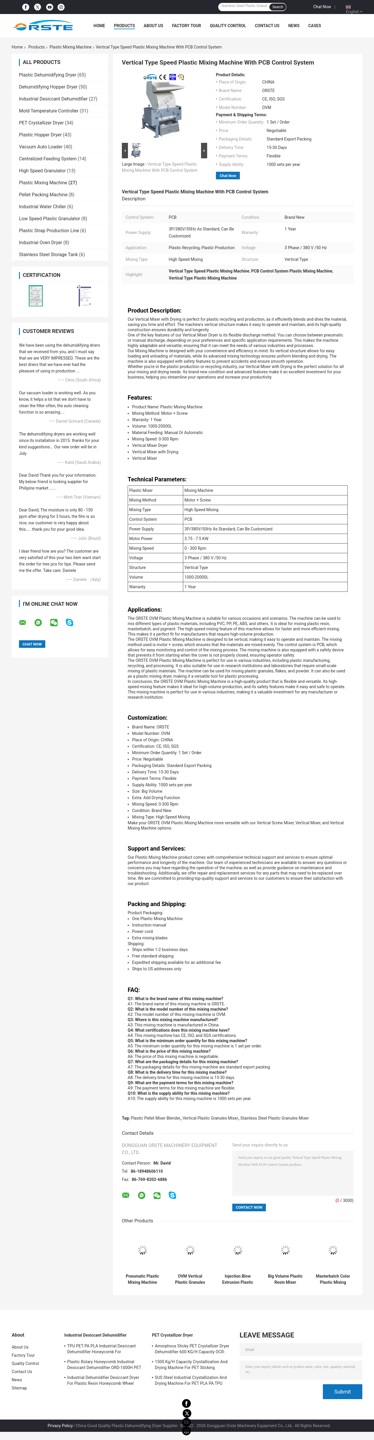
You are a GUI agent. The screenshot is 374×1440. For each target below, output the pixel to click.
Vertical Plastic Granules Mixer (210, 1118)
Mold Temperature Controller (49, 111)
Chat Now (322, 6)
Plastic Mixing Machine (70, 47)
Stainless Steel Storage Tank (48, 254)
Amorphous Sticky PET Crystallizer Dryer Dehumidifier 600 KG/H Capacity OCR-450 (192, 1350)
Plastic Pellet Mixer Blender (156, 1118)
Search (277, 7)
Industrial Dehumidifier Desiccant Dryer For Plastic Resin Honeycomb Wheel (103, 1380)
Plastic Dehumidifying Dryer (47, 75)
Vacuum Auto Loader (41, 147)
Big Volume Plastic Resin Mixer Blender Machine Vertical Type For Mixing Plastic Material (285, 1279)
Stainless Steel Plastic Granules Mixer (274, 1118)
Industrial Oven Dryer (40, 242)
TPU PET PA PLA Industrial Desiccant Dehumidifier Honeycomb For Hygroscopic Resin (101, 1350)
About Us (153, 25)
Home (99, 25)
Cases (314, 25)
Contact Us (267, 25)
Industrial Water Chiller (42, 206)
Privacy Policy (60, 1425)
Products (124, 25)
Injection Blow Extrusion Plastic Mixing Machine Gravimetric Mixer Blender (237, 1279)
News (293, 25)
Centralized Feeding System (48, 159)
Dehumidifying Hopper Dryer (48, 87)
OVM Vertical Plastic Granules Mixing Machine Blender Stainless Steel (190, 1279)
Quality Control (228, 25)
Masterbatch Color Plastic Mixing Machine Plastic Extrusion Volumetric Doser (333, 1279)
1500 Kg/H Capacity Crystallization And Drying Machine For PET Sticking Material (191, 1365)
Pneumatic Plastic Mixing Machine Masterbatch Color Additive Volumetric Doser (142, 1279)
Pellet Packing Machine (43, 194)
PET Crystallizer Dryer (41, 123)
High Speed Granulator (42, 171)
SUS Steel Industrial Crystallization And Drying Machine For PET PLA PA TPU (191, 1380)
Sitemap (19, 1388)
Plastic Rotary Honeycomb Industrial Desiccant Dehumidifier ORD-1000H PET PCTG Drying (104, 1365)
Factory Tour (186, 25)
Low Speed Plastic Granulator (49, 218)
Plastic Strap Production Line (49, 230)
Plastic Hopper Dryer (40, 135)
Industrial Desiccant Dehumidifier (53, 99)
